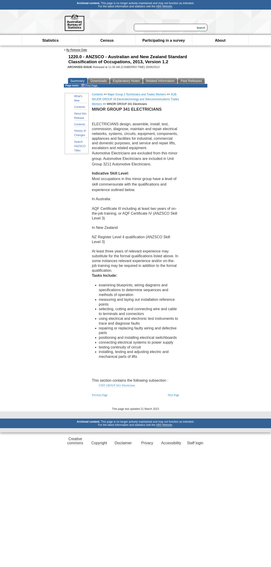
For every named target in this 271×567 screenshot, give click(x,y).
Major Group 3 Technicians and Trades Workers (137, 94)
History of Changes (80, 133)
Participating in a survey (163, 40)
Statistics (50, 40)
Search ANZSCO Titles (80, 146)
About (220, 40)
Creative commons (75, 441)
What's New (78, 98)
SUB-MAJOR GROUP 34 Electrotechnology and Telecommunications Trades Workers (135, 99)
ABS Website (164, 6)
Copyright (99, 443)
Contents (79, 107)
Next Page (173, 395)
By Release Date (76, 50)
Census (107, 40)
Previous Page (99, 395)
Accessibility (171, 443)
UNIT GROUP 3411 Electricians (117, 385)
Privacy (147, 443)
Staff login (195, 443)
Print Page (89, 85)
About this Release (80, 116)
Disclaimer (123, 443)
